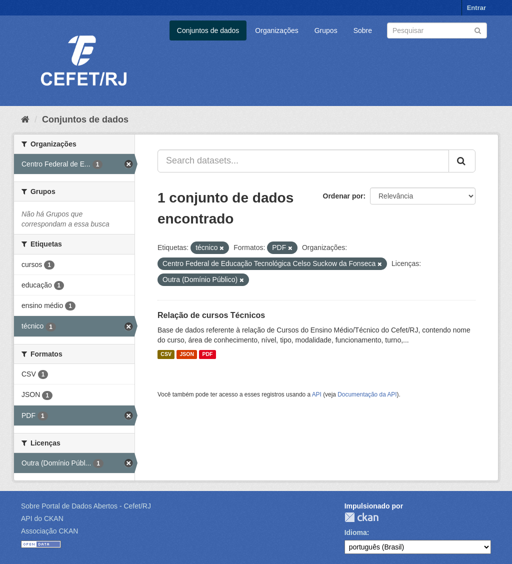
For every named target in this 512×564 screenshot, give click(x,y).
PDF (207, 355)
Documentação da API (367, 394)
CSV (166, 355)
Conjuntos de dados (208, 30)
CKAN (361, 517)
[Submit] (478, 30)
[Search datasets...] (303, 161)
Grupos (326, 30)
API (317, 394)
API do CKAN (42, 518)
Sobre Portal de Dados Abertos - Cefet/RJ (86, 506)
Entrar (476, 8)
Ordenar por (343, 196)
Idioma (355, 532)
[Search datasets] (437, 30)
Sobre (363, 30)
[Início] (25, 119)
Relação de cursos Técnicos (211, 315)
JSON (187, 355)
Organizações (276, 30)
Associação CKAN (49, 531)
